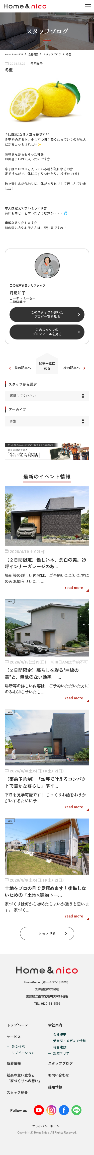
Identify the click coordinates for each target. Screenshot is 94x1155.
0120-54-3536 (50, 1003)
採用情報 (55, 1086)
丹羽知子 (37, 63)
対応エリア (61, 1053)
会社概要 (33, 54)
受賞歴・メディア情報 (69, 1041)
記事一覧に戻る (47, 366)
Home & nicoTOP (14, 54)
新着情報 (14, 1063)
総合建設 (59, 1047)
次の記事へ (71, 367)
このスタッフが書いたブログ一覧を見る (47, 314)
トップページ (17, 1024)
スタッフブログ (52, 54)
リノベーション (23, 1053)
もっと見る (47, 933)
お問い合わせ (58, 1074)
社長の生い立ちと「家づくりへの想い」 (24, 1077)
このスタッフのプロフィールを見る (47, 331)
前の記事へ (23, 367)
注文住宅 (18, 1047)
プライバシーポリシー (47, 1126)
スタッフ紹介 (17, 1092)
